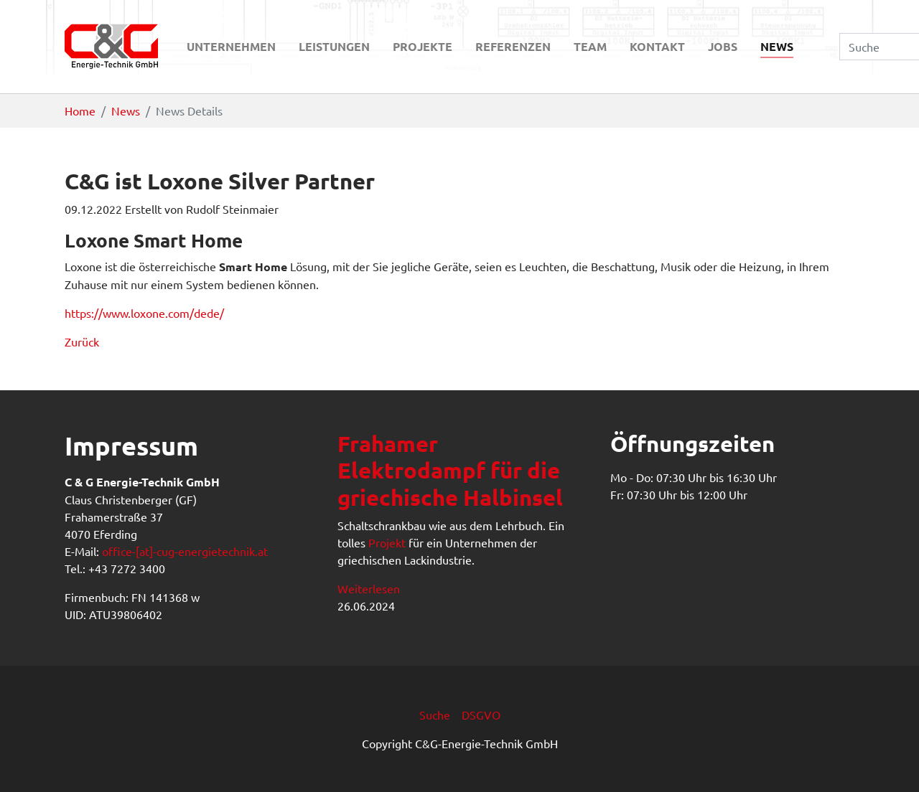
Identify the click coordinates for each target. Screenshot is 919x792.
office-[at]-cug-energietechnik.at (185, 551)
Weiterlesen (368, 588)
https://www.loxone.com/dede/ (144, 313)
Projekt (387, 542)
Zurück (82, 341)
